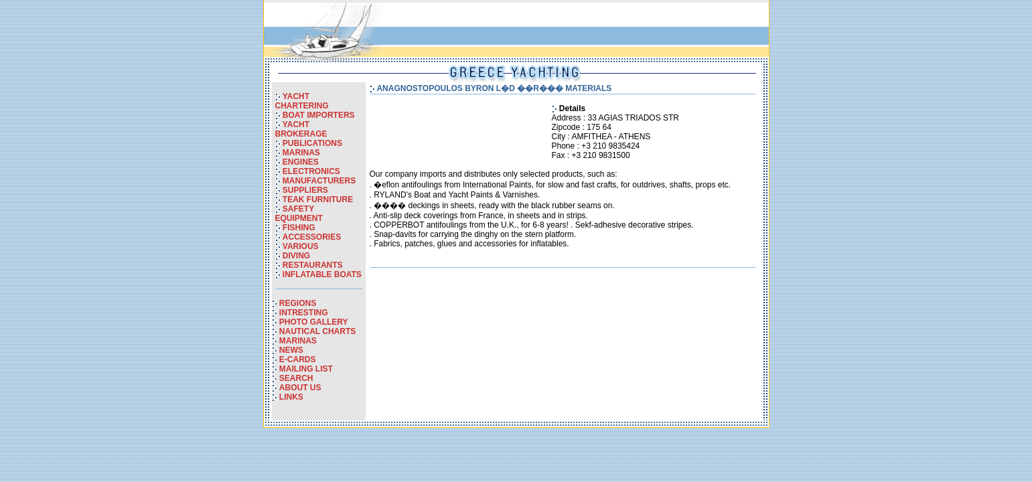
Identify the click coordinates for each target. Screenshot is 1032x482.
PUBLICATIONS (312, 143)
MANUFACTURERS (319, 180)
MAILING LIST (306, 369)
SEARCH (296, 378)
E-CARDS (297, 359)
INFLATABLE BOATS (322, 274)
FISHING (299, 227)
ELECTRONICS (311, 171)
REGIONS (297, 303)
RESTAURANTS (313, 265)
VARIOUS (301, 246)
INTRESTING (303, 312)
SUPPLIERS (305, 190)
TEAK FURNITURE (318, 199)
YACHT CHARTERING (302, 101)
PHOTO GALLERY (313, 322)
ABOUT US (300, 387)
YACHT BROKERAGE (301, 129)
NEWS (291, 350)
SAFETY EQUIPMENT (299, 213)
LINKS (291, 397)
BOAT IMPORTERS (319, 115)
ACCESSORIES (312, 237)
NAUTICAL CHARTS (317, 331)
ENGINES (301, 162)
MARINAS (301, 152)
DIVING (296, 255)
